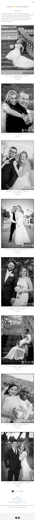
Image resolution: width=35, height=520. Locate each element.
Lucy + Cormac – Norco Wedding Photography (17, 425)
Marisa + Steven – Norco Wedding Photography (17, 250)
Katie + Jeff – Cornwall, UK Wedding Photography (17, 76)
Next (21, 491)
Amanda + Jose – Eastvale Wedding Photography (17, 192)
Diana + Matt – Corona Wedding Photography (17, 134)
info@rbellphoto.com (19, 500)
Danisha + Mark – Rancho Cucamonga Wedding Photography (17, 308)
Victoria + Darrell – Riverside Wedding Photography (17, 483)
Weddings (17, 79)
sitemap (17, 503)
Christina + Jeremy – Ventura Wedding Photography (17, 366)
